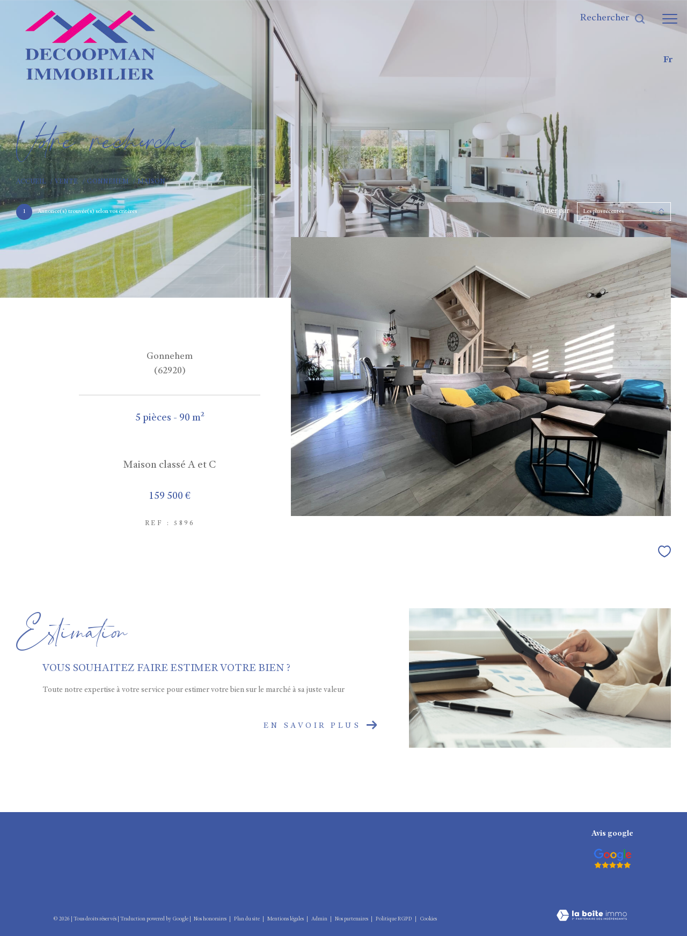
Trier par (555, 211)
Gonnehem (108, 182)
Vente (66, 182)
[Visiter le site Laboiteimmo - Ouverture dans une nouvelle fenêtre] (591, 909)
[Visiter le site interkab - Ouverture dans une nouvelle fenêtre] (612, 858)
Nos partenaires (352, 919)
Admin (319, 919)
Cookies (428, 919)
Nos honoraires (210, 919)
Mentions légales (286, 919)
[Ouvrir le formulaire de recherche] (613, 19)
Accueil (31, 182)
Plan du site (247, 919)
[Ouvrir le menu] (670, 19)
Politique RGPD (394, 919)
